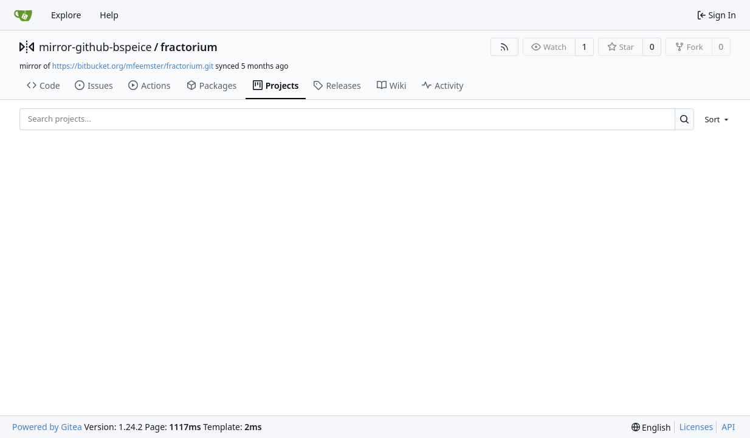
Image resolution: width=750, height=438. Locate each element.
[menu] (714, 119)
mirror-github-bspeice (95, 47)
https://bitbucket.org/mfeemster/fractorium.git (132, 66)
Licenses (696, 427)
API (728, 427)
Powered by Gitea (47, 427)
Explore (66, 15)
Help (109, 15)
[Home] (23, 15)
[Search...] (685, 119)
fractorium (189, 47)
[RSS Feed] (504, 47)
